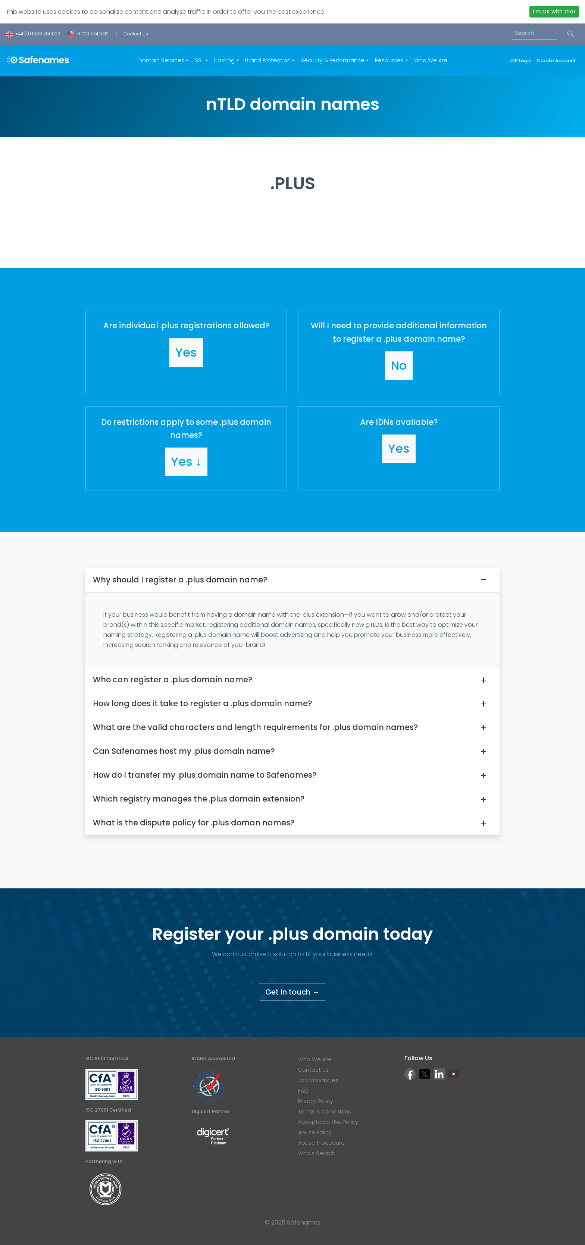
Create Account (556, 60)
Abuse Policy (315, 1132)
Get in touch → (292, 992)
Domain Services (161, 60)
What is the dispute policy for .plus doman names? (193, 822)
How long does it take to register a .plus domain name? (202, 703)
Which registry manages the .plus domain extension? (198, 798)
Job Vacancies (318, 1080)
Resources (389, 60)
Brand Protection (268, 60)
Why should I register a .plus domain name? (180, 579)
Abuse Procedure (321, 1143)
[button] (186, 352)
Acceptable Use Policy (328, 1122)
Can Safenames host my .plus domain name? (184, 751)
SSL (199, 60)
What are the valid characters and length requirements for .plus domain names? (255, 727)
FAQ (303, 1090)
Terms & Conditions (324, 1111)
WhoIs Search (316, 1153)
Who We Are (430, 60)
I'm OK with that (554, 11)
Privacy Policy (315, 1101)
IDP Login (522, 60)
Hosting (224, 60)
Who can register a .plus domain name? (172, 679)
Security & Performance (333, 60)
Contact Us (136, 34)
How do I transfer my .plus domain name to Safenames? (204, 775)
